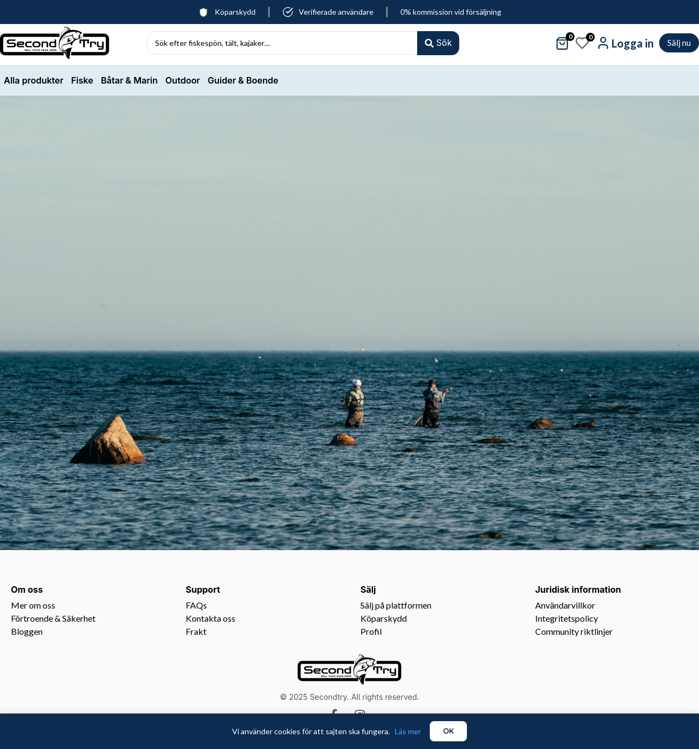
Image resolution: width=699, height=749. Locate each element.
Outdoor (182, 80)
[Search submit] (438, 43)
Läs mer (408, 731)
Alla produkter (33, 80)
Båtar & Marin (129, 80)
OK (448, 731)
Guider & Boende (243, 80)
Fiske (82, 80)
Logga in (633, 43)
